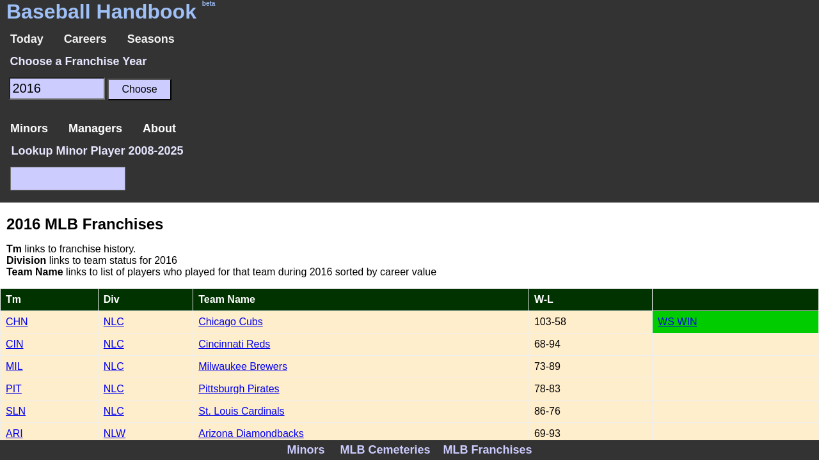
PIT (14, 388)
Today (27, 39)
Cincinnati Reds (234, 344)
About (159, 128)
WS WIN (677, 321)
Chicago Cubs (230, 321)
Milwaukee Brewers (242, 366)
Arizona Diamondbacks (251, 433)
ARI (14, 433)
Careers (85, 39)
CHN (17, 321)
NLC (114, 321)
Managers (95, 128)
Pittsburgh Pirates (238, 388)
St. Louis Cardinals (241, 411)
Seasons (151, 39)
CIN (15, 344)
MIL (14, 366)
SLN (16, 411)
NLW (114, 433)
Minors (29, 128)
